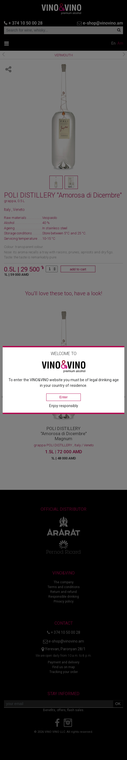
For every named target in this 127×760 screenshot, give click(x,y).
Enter (63, 397)
